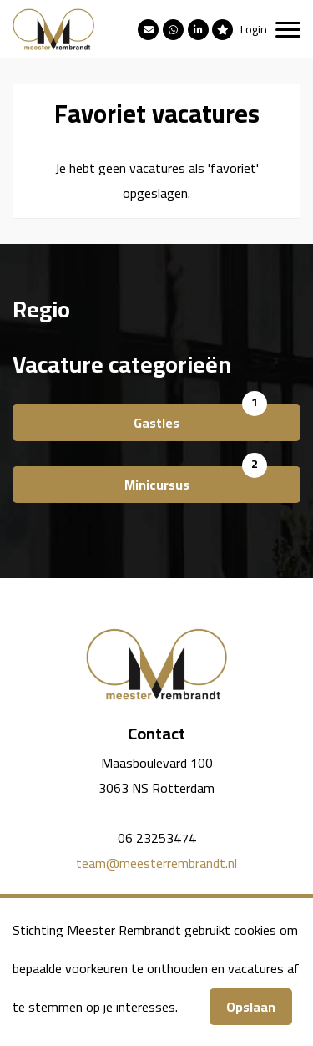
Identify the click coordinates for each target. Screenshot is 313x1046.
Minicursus (156, 484)
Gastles (156, 422)
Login (253, 29)
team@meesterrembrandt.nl (156, 863)
